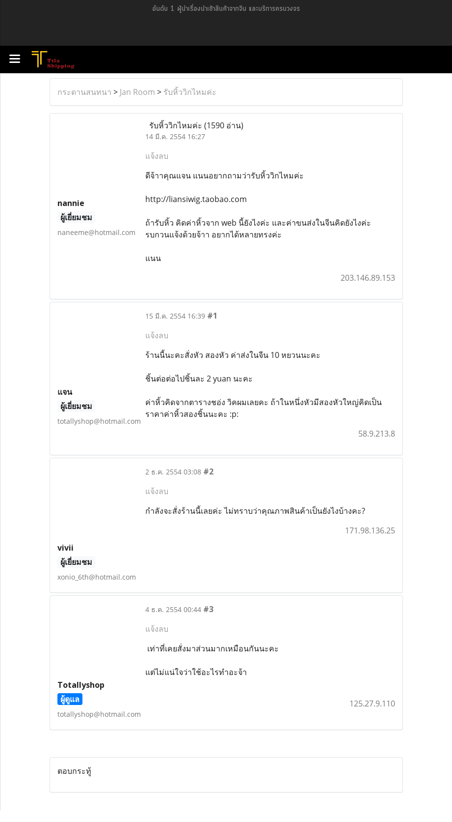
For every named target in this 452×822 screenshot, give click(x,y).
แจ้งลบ (156, 155)
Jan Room (137, 92)
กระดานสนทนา (84, 92)
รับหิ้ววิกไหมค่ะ (189, 92)
